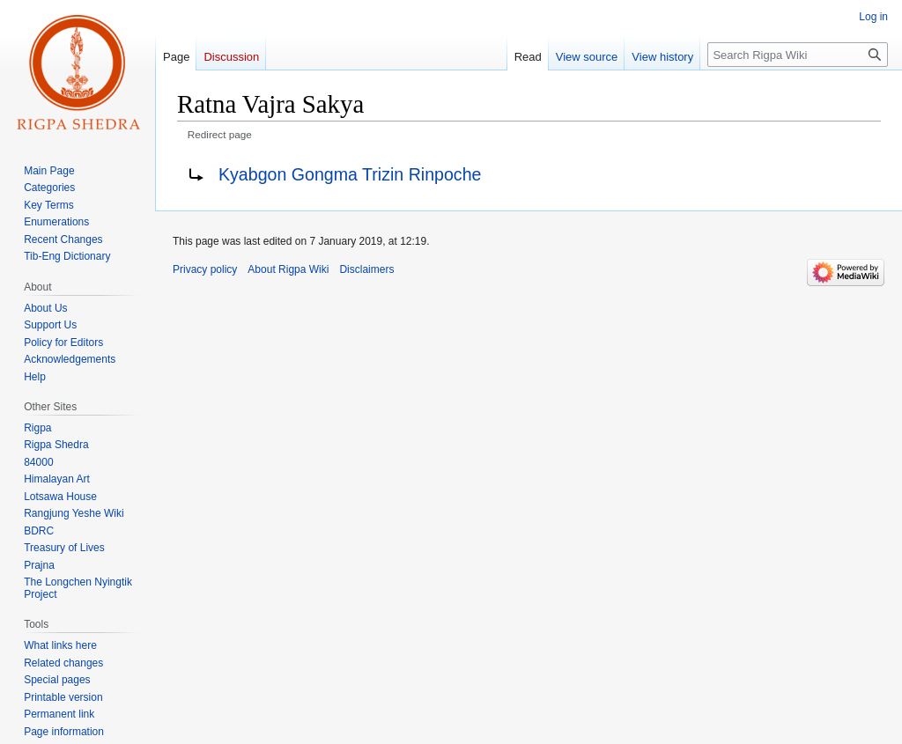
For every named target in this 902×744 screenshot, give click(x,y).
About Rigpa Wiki (288, 269)
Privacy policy (205, 269)
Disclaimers (366, 269)
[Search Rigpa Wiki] (797, 54)
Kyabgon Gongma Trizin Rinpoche (349, 174)
